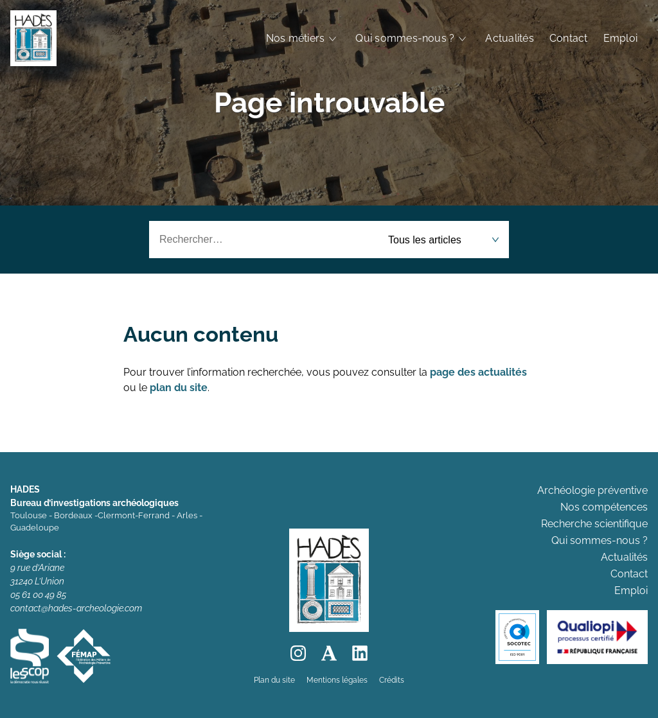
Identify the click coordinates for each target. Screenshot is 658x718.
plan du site (179, 387)
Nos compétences (604, 507)
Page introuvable (329, 102)
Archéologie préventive (592, 490)
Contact (568, 38)
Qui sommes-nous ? (404, 38)
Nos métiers (295, 38)
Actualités (509, 38)
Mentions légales (337, 680)
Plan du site (274, 680)
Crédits (391, 680)
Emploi (620, 38)
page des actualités (478, 372)
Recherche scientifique (594, 524)
